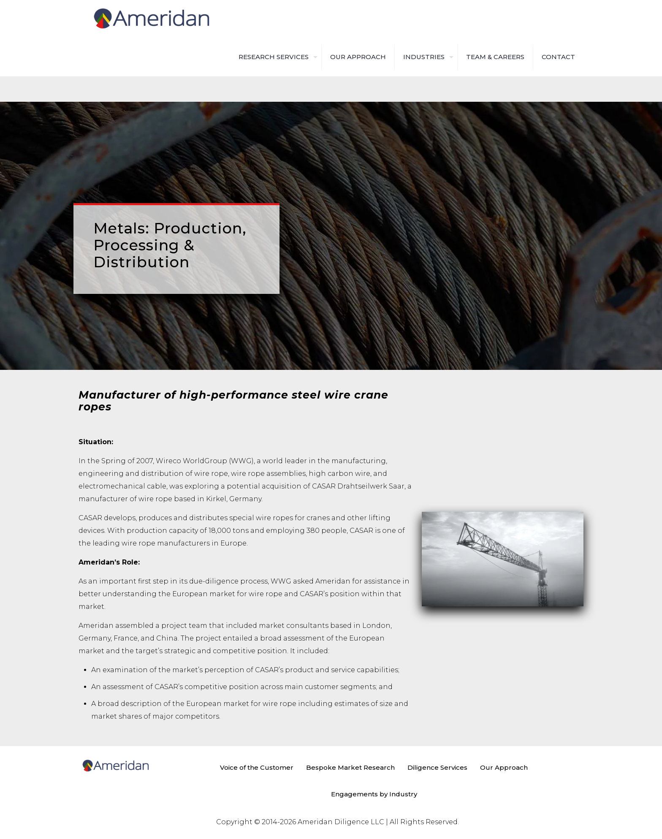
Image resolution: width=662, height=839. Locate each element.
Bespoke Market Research (350, 767)
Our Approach (504, 767)
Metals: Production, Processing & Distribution (170, 245)
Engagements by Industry (374, 794)
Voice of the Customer (256, 767)
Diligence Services (437, 767)
